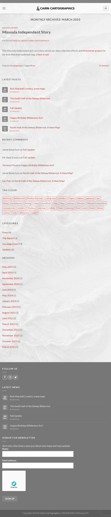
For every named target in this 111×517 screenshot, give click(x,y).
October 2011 (9, 341)
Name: (5, 449)
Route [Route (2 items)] (91, 208)
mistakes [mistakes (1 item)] (21, 208)
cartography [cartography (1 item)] (51, 198)
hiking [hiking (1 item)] (5, 203)
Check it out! (42, 54)
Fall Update (16, 108)
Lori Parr (6, 180)
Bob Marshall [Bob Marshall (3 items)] (19, 198)
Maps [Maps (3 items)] (62, 203)
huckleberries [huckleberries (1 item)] (16, 203)
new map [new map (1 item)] (42, 208)
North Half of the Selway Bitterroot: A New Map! (35, 127)
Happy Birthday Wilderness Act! (26, 117)
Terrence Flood (10, 165)
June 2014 (7, 289)
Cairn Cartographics (38, 41)
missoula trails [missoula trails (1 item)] (9, 208)
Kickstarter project (92, 50)
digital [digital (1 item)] (71, 198)
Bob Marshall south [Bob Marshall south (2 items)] (35, 198)
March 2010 (8, 346)
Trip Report (8, 238)
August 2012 (8, 312)
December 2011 (10, 329)
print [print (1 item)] (85, 208)
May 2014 (7, 295)
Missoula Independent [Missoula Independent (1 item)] (96, 203)
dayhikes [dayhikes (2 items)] (62, 198)
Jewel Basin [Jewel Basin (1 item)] (46, 203)
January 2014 (9, 301)
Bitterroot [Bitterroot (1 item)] (7, 198)
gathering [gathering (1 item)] (90, 198)
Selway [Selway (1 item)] (100, 208)
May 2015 (7, 266)
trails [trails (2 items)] (15, 213)
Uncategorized (10, 28)
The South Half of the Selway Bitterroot (30, 98)
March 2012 (8, 324)
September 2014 (10, 284)
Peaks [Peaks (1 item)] (60, 208)
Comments (14, 92)
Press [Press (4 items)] (78, 208)
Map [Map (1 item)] (55, 203)
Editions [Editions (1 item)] (80, 198)
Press (33, 65)
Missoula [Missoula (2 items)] (81, 203)
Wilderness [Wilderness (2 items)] (24, 213)
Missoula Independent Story (26, 32)
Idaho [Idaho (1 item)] (36, 203)
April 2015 (7, 272)
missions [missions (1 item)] (71, 203)
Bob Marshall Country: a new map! (27, 88)
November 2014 (10, 278)
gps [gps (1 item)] (98, 198)
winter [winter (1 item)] (34, 213)
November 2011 (10, 335)
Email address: (9, 460)
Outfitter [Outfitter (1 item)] (52, 208)
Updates (6, 249)
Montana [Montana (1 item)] (31, 208)
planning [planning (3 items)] (69, 208)
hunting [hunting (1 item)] (28, 203)
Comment (104, 65)
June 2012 (7, 318)
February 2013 (9, 306)
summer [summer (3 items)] (6, 213)
